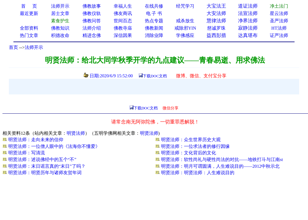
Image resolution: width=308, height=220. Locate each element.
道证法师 (248, 6)
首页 (13, 47)
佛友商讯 (123, 13)
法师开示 (34, 47)
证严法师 (279, 35)
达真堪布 (248, 35)
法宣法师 (248, 13)
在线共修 (154, 6)
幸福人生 (123, 6)
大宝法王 (216, 6)
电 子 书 (154, 13)
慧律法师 (216, 20)
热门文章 (29, 35)
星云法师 (279, 13)
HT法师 (279, 28)
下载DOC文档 (155, 76)
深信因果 (123, 35)
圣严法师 (279, 20)
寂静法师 (248, 28)
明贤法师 (76, 133)
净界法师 (248, 20)
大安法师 (216, 13)
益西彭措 (216, 35)
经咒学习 (185, 6)
